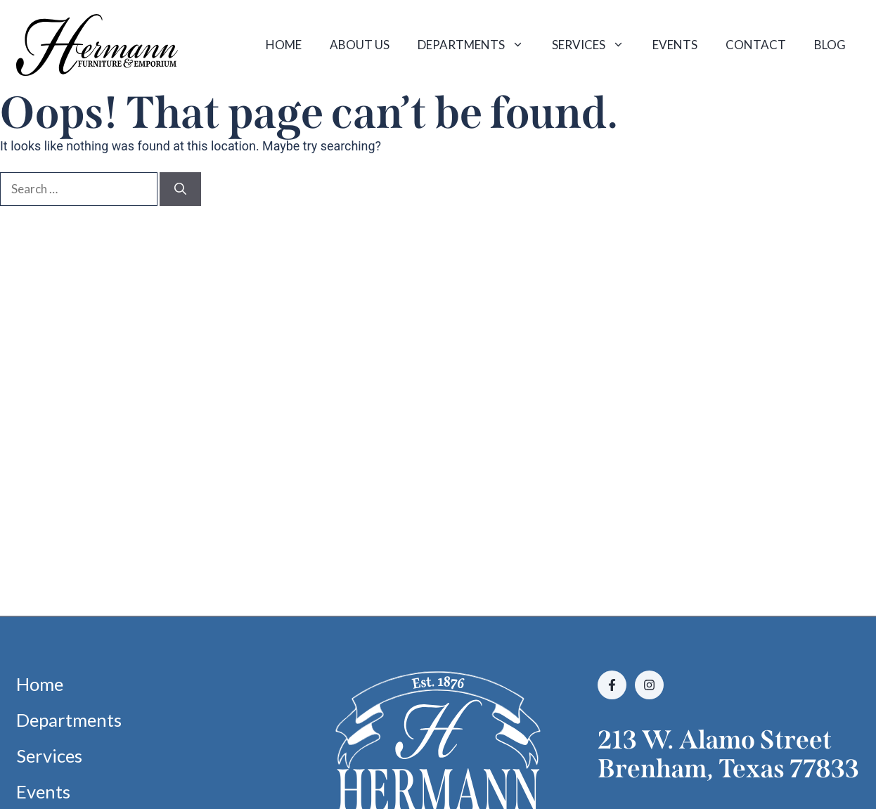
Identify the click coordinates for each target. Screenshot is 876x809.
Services (595, 45)
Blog (830, 44)
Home (284, 44)
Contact (756, 44)
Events (674, 44)
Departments (478, 45)
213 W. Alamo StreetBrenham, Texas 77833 (728, 754)
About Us (359, 44)
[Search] (180, 189)
